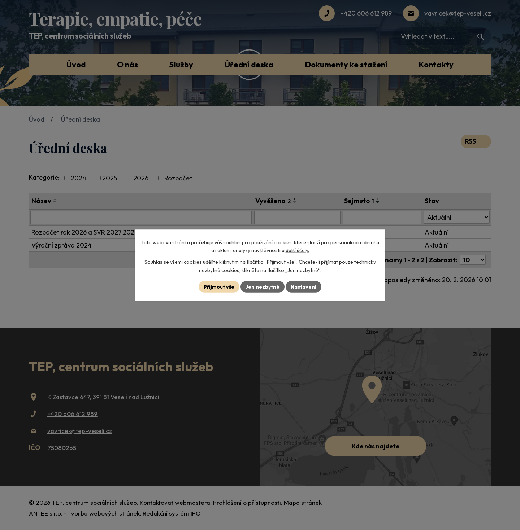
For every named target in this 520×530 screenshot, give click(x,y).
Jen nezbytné (263, 286)
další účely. (297, 250)
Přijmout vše (219, 286)
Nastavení (303, 286)
